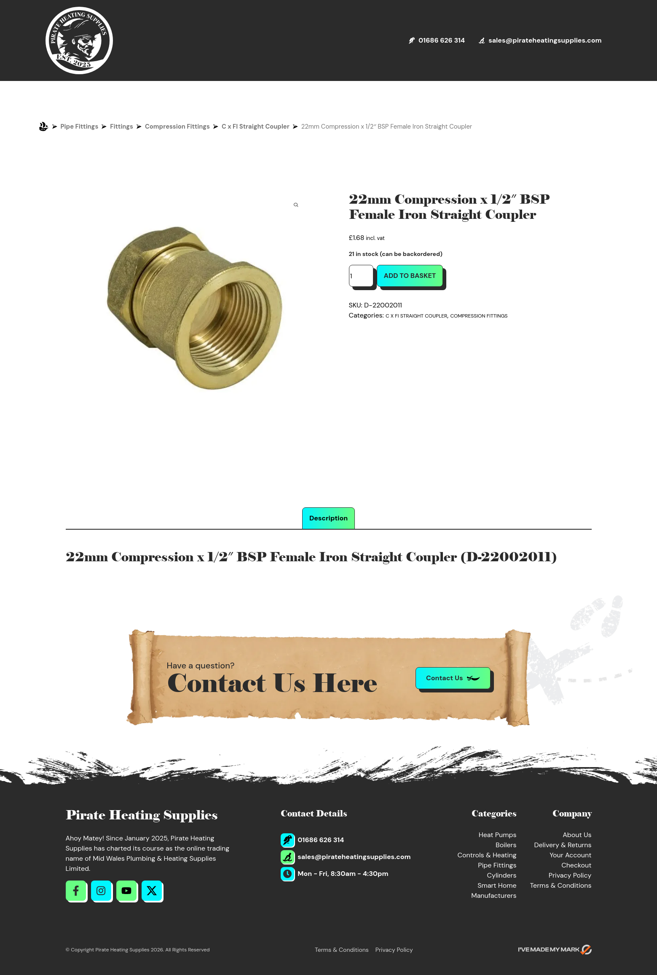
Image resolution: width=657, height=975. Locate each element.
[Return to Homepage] (79, 40)
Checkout (576, 865)
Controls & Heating (487, 855)
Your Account (570, 855)
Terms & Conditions (561, 885)
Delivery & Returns (562, 844)
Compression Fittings (177, 126)
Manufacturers (493, 895)
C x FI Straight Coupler (256, 126)
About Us (577, 834)
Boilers (506, 844)
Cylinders (502, 875)
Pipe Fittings (80, 126)
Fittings (121, 126)
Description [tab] (328, 518)
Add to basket (410, 275)
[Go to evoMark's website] (555, 950)
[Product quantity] (361, 276)
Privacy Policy (570, 875)
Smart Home (496, 885)
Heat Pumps (498, 834)
